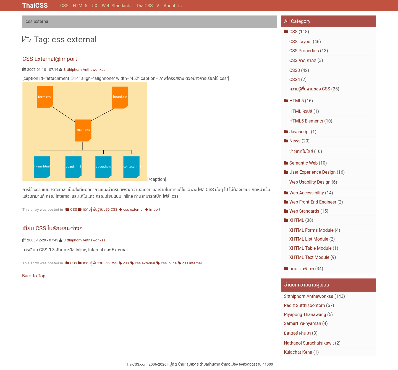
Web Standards (117, 5)
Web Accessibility (306, 193)
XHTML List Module (308, 239)
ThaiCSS (35, 5)
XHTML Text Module (309, 257)
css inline (169, 263)
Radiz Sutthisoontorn (304, 305)
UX (94, 5)
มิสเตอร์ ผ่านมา (297, 333)
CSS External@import (49, 59)
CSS (64, 5)
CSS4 (294, 79)
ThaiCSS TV (147, 5)
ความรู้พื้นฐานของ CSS (100, 209)
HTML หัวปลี (300, 111)
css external (133, 209)
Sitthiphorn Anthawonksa (85, 69)
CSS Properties (304, 50)
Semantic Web (303, 163)
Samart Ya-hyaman (302, 323)
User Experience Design (312, 172)
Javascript (299, 131)
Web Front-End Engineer (312, 202)
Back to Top (33, 275)
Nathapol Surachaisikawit (309, 343)
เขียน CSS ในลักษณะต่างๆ (52, 228)
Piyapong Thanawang (305, 314)
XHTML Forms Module (311, 230)
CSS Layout (300, 41)
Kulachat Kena (298, 352)
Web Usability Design (310, 182)
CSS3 (294, 70)
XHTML (296, 220)
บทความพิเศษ (301, 268)
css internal (192, 263)
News (294, 141)
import (154, 209)
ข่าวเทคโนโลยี (301, 151)
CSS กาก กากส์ (302, 60)
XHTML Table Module (310, 248)
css (126, 263)
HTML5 (80, 5)
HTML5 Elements (306, 121)
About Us (173, 5)
